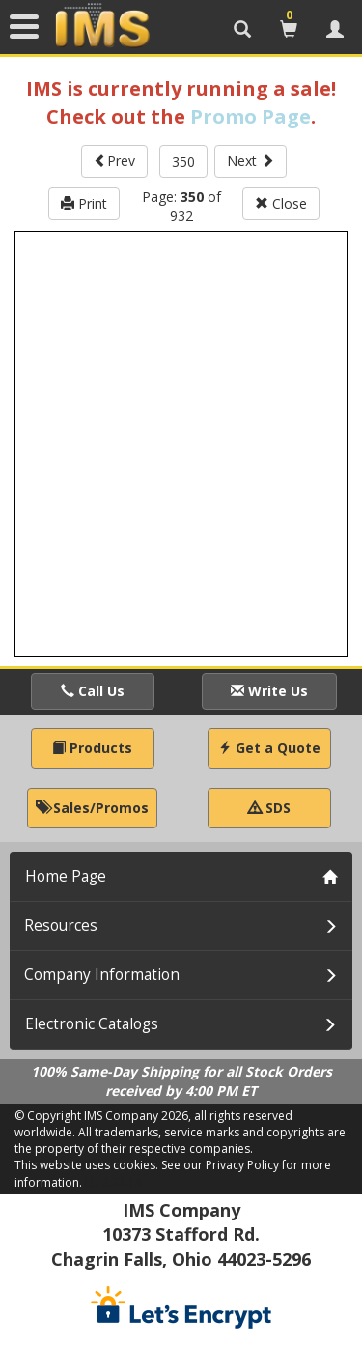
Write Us (269, 691)
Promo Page (250, 116)
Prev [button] (114, 161)
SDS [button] (269, 808)
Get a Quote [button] (269, 748)
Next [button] (250, 161)
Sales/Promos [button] (92, 808)
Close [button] (281, 203)
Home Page (65, 876)
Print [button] (84, 203)
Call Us (93, 691)
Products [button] (92, 748)
